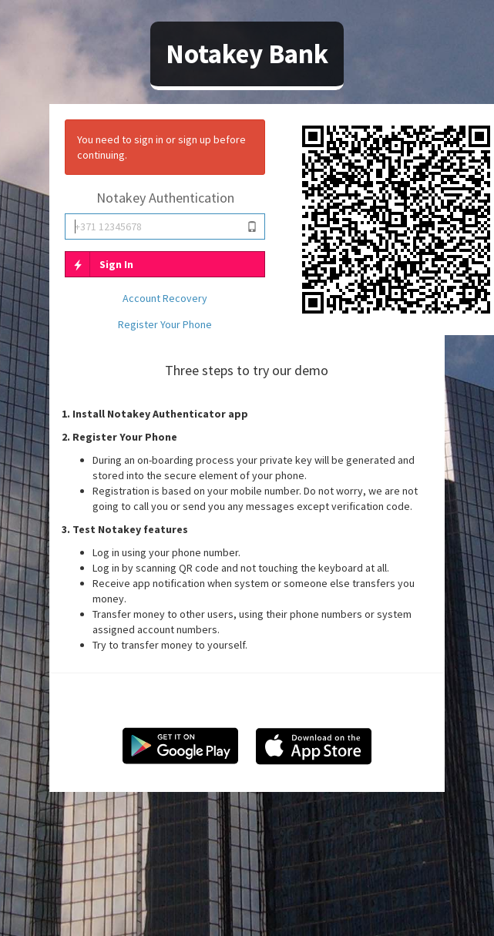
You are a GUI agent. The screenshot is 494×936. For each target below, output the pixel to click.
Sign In (99, 264)
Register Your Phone (165, 324)
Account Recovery (165, 298)
